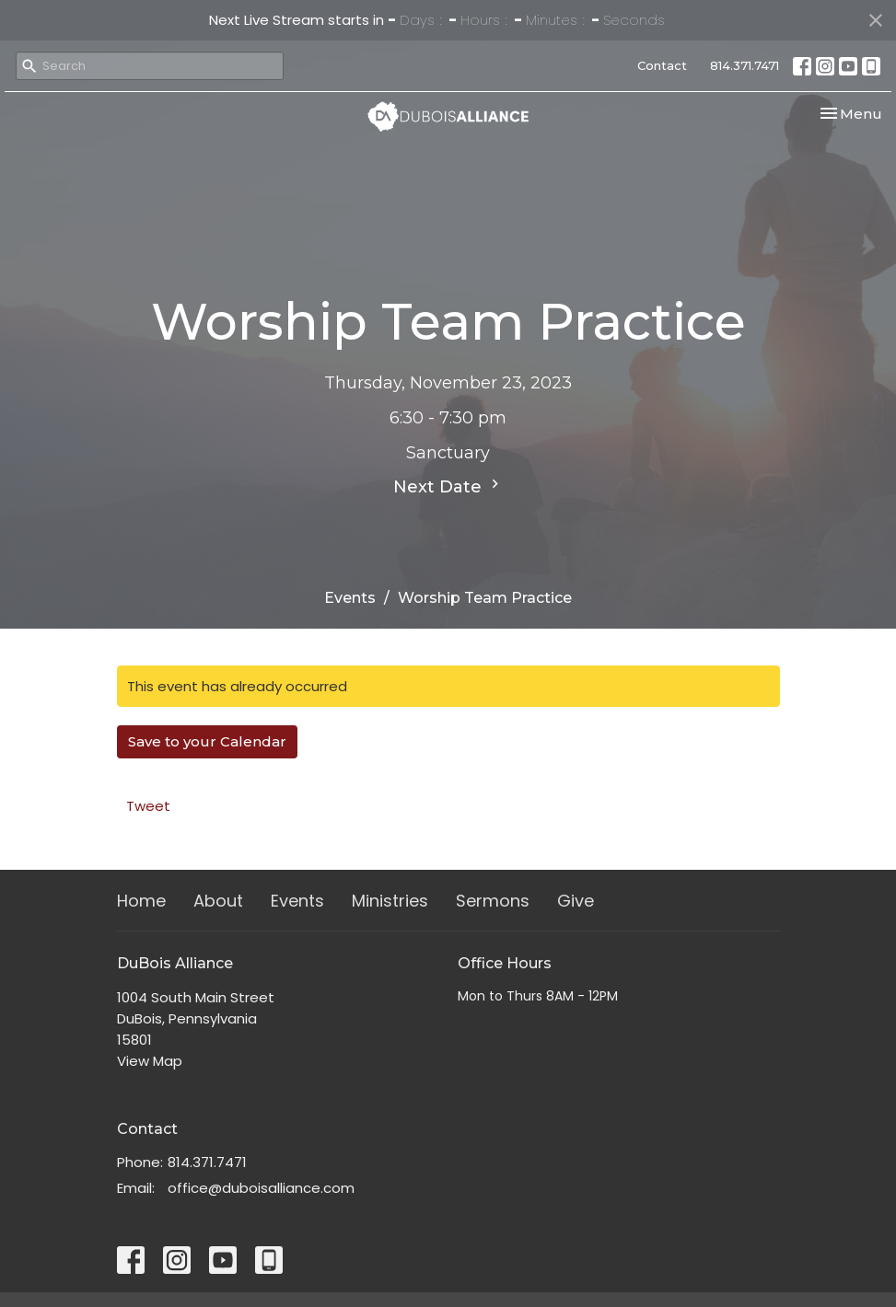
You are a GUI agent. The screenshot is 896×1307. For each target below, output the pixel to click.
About (218, 900)
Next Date (448, 486)
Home (141, 900)
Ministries (390, 900)
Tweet (148, 805)
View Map (149, 1060)
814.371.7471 (744, 65)
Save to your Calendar (207, 741)
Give (575, 900)
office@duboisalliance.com (261, 1187)
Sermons (492, 900)
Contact (662, 65)
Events (350, 598)
